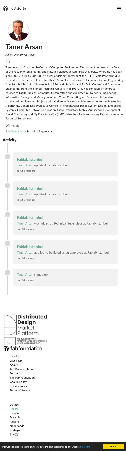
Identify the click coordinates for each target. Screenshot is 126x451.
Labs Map (16, 360)
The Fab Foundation (22, 377)
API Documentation (22, 369)
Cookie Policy (18, 381)
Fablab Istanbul (15, 131)
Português (16, 430)
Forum (14, 373)
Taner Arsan (25, 165)
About (14, 364)
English (14, 408)
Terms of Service (20, 390)
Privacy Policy (18, 386)
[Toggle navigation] (119, 8)
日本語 (14, 434)
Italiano (14, 421)
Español (15, 413)
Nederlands (17, 425)
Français (15, 417)
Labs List (15, 356)
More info (85, 447)
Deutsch (15, 404)
